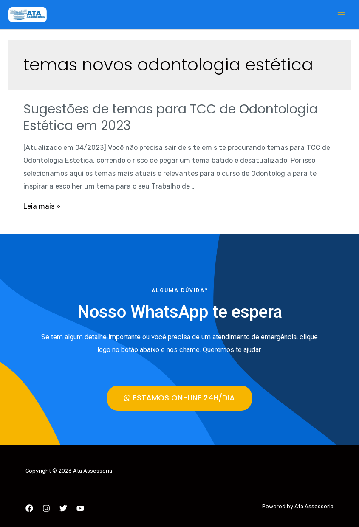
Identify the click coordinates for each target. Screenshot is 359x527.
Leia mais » (41, 206)
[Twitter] (63, 508)
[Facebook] (29, 508)
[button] (179, 398)
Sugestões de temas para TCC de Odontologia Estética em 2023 (170, 117)
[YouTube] (80, 508)
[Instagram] (46, 508)
